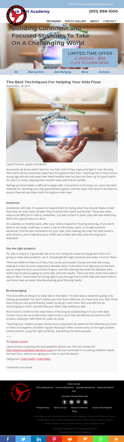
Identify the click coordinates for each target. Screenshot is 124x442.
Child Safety (43, 359)
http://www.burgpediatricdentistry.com (29, 350)
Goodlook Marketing (81, 432)
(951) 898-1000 (103, 11)
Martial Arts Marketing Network (82, 428)
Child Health (28, 359)
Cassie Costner (19, 341)
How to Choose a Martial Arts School (91, 4)
